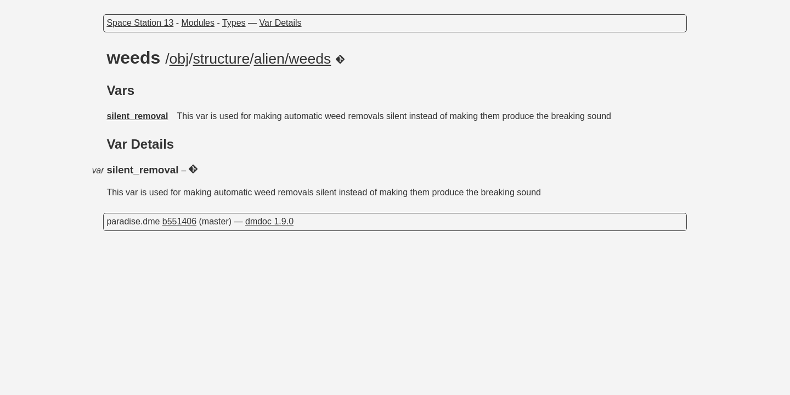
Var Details (280, 22)
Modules (198, 22)
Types (234, 22)
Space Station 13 (139, 22)
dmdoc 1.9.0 (269, 221)
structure (221, 58)
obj (179, 58)
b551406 (179, 221)
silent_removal (137, 116)
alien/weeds (292, 58)
